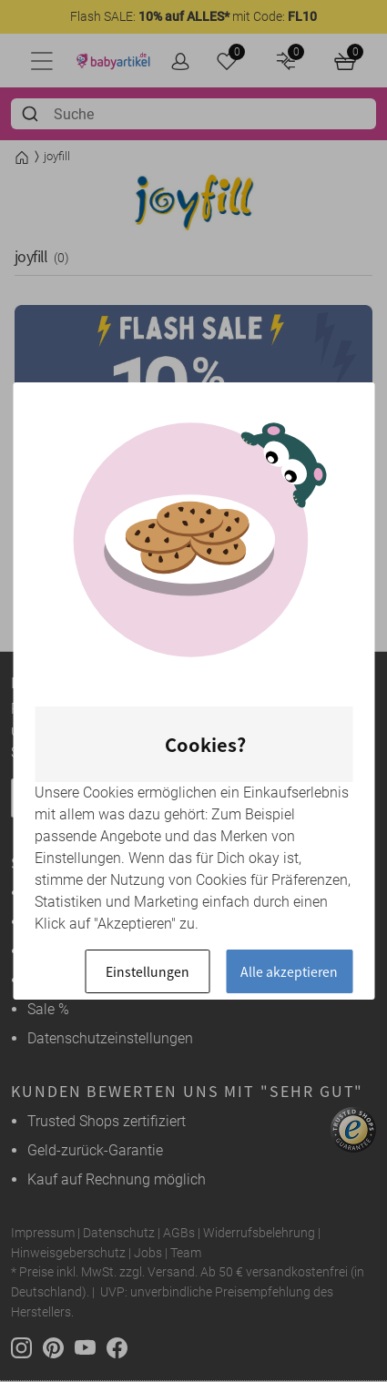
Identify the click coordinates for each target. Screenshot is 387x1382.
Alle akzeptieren (289, 971)
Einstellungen (147, 971)
